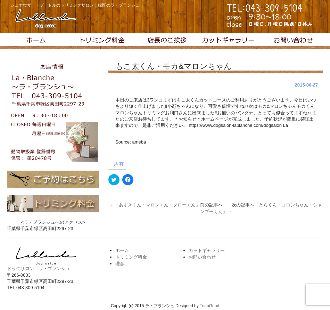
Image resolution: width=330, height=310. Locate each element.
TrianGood (209, 305)
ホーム (122, 250)
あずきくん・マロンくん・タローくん (157, 204)
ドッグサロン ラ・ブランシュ (38, 268)
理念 (165, 41)
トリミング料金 (101, 41)
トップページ (38, 41)
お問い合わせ (291, 41)
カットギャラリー (228, 41)
